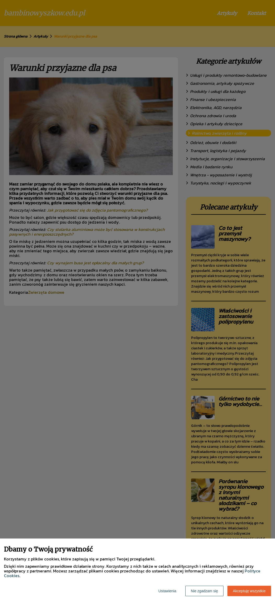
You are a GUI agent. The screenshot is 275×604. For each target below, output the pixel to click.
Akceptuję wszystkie (249, 591)
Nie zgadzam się (204, 591)
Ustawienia (167, 591)
